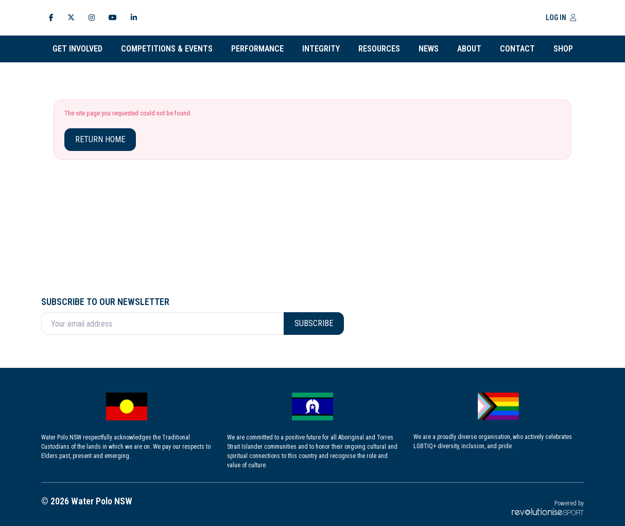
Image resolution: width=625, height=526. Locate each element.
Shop (563, 49)
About (469, 49)
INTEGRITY (321, 49)
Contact (517, 49)
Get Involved (77, 49)
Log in (561, 17)
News (429, 49)
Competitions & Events (167, 49)
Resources (379, 49)
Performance (257, 49)
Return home (100, 139)
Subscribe (313, 323)
